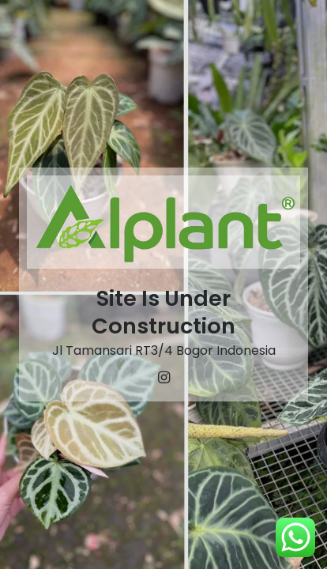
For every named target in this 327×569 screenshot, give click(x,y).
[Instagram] (163, 378)
